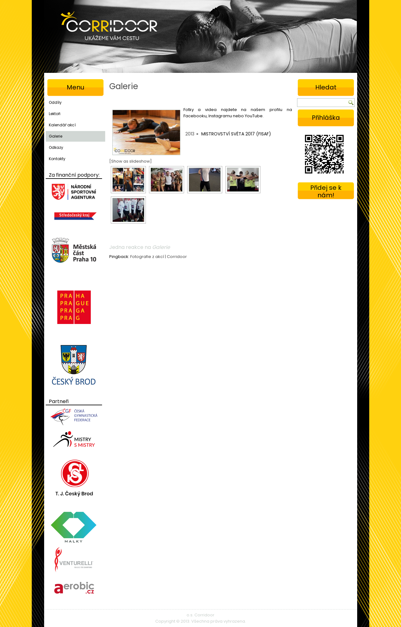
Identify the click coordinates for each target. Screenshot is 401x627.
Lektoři (54, 113)
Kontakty (57, 158)
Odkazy (56, 147)
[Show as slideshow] (130, 161)
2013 (189, 134)
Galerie (55, 136)
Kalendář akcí (62, 125)
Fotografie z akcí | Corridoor (158, 257)
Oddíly (55, 102)
